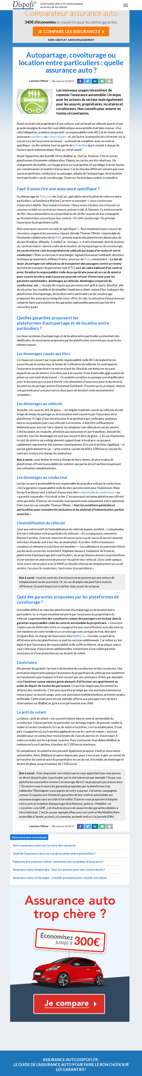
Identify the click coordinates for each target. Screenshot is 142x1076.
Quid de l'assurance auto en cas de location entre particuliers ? (54, 853)
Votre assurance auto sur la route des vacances (44, 845)
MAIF (57, 237)
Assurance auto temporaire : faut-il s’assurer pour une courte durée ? (59, 869)
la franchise (80, 145)
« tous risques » (58, 136)
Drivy (87, 259)
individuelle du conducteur (97, 492)
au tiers (37, 136)
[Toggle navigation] (125, 5)
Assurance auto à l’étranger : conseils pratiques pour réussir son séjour (60, 877)
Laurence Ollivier (39, 80)
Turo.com (45, 196)
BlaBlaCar (79, 636)
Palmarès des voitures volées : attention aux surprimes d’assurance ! (58, 861)
